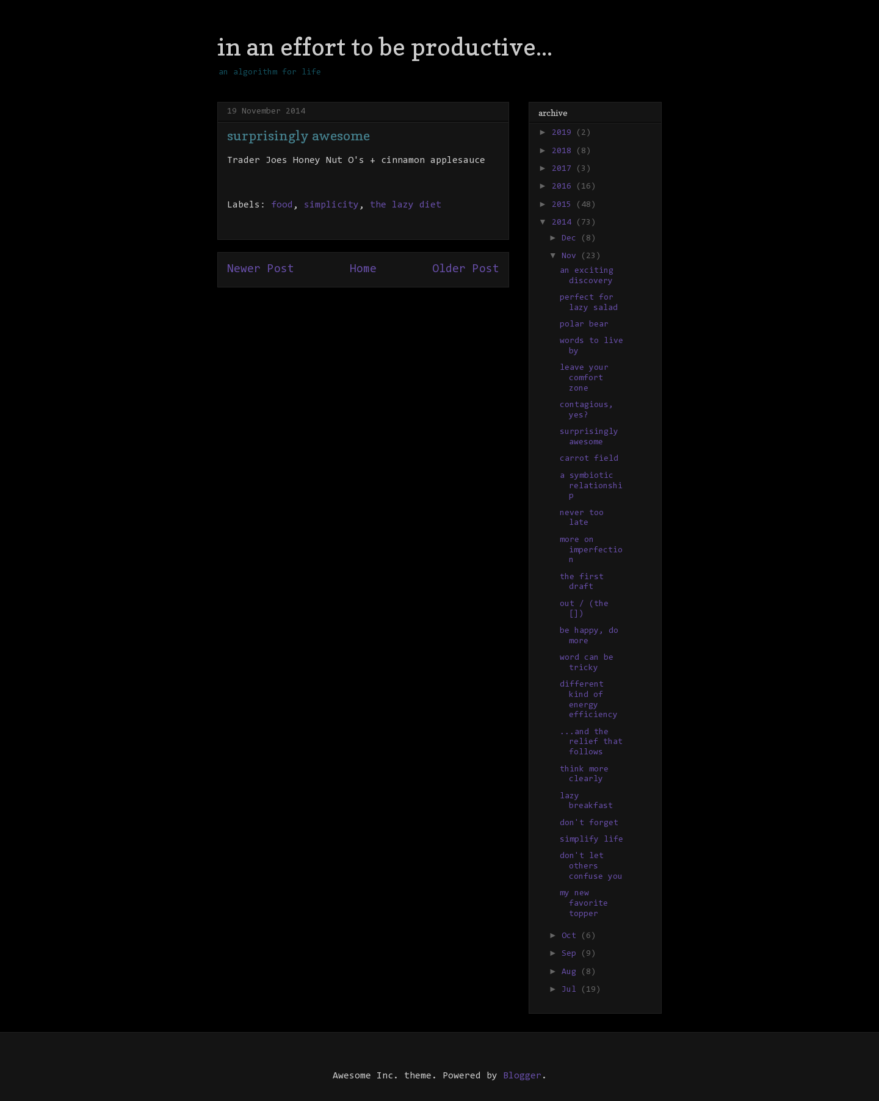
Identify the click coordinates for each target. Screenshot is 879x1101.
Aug (571, 972)
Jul (571, 990)
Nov (571, 256)
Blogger (522, 1076)
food (282, 205)
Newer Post (260, 269)
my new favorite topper (584, 904)
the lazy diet (405, 205)
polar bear (584, 324)
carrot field (589, 459)
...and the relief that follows (591, 742)
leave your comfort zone (584, 378)
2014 (564, 222)
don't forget (589, 823)
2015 (564, 205)
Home (363, 269)
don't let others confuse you (591, 866)
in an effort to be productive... (384, 46)
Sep (571, 954)
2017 (564, 169)
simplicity (331, 205)
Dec (571, 238)
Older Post (465, 269)
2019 (564, 133)
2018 (564, 151)
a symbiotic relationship (591, 486)
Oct (571, 936)
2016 (564, 186)
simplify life (591, 840)
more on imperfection (591, 550)
